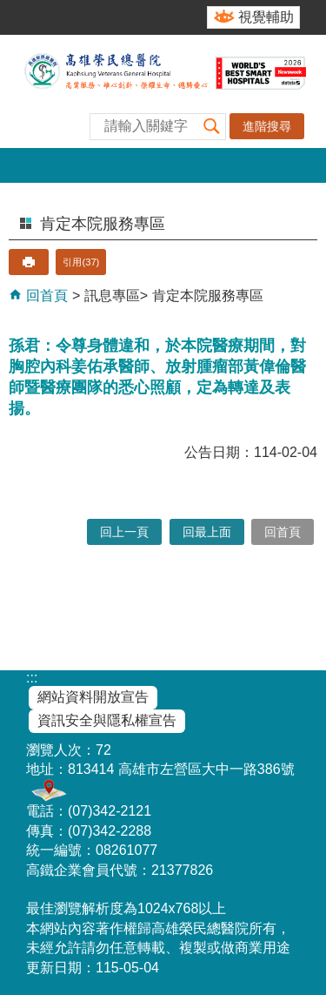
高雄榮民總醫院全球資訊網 (163, 91)
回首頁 (45, 295)
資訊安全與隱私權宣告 (106, 720)
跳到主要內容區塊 (9, 9)
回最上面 (207, 532)
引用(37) (81, 262)
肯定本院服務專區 (207, 295)
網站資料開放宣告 (93, 696)
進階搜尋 (267, 126)
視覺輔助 (266, 17)
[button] (212, 126)
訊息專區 (112, 295)
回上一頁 (124, 532)
